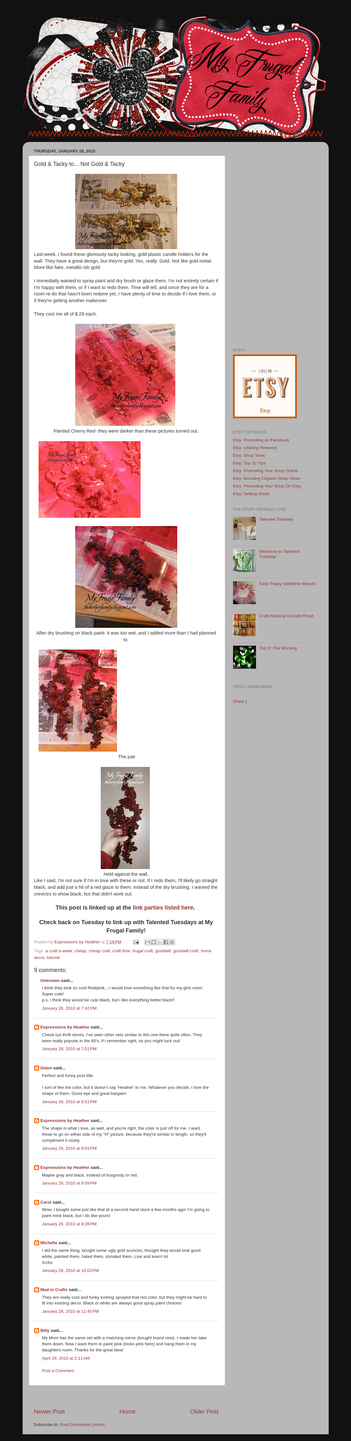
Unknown (50, 980)
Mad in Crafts (54, 1289)
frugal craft (143, 950)
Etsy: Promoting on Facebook (261, 440)
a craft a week (59, 950)
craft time (121, 950)
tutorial (53, 957)
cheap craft (99, 950)
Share (239, 701)
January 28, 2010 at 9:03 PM (69, 1148)
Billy (45, 1330)
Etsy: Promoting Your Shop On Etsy (267, 486)
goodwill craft (185, 950)
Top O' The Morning (278, 648)
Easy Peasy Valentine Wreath (287, 583)
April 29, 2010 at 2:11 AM (66, 1358)
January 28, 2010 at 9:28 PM (69, 1224)
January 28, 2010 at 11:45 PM (70, 1311)
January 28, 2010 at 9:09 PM (69, 1183)
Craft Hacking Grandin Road (286, 615)
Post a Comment (58, 1370)
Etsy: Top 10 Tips (249, 463)
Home (127, 1411)
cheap (80, 950)
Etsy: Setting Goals (251, 493)
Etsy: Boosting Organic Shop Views (267, 478)
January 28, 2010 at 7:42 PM (69, 1008)
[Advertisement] (126, 1396)
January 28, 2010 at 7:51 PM (69, 1048)
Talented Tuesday (276, 519)
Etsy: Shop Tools (249, 455)
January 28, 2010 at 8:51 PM (69, 1101)
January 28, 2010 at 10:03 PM (70, 1270)
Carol (46, 1202)
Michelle (48, 1242)
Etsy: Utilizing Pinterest (255, 447)
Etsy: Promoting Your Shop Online (265, 470)
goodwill (163, 950)
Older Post (204, 1411)
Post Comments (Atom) (82, 1424)
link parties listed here (163, 907)
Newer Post (49, 1411)
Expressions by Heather (65, 1027)
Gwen (46, 1068)
